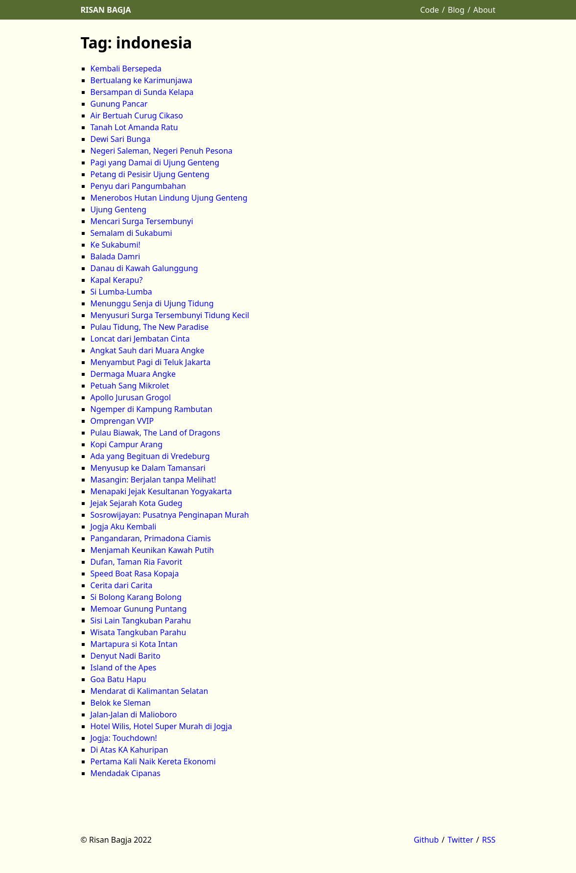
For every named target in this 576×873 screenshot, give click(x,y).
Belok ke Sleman (121, 702)
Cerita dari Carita (122, 585)
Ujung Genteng (119, 209)
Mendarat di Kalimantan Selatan (149, 691)
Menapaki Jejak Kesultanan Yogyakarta (161, 491)
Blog (456, 9)
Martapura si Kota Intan (134, 644)
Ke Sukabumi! (115, 244)
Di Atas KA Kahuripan (129, 749)
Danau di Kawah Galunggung (144, 268)
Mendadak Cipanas (126, 773)
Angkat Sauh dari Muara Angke (148, 350)
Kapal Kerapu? (117, 280)
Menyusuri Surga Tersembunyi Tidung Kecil (170, 315)
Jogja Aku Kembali (124, 526)
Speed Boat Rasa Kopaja (135, 573)
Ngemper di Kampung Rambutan (151, 409)
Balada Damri (115, 256)
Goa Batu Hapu (118, 679)
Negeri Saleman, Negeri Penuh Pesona (162, 150)
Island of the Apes (124, 667)
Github (426, 839)
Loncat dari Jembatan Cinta (140, 338)
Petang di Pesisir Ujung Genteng (150, 174)
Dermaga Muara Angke (133, 373)
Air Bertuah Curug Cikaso (137, 115)
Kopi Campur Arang (126, 444)
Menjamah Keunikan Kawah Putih (152, 550)
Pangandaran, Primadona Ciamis (151, 538)
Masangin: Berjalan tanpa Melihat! (153, 479)
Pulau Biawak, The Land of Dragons (155, 432)
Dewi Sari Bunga (121, 139)
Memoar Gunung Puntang (139, 608)
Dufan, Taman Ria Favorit (137, 561)
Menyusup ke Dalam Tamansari (148, 467)
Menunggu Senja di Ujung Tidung (152, 303)
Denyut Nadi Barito (126, 655)
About (484, 9)
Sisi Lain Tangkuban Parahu (141, 620)
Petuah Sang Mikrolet (130, 385)
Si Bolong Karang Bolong (136, 597)
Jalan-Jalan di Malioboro (134, 714)
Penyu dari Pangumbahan (138, 186)
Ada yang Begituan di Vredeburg (150, 456)
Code (429, 9)
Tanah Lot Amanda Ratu (134, 127)
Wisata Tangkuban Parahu (138, 632)
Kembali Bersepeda (126, 68)
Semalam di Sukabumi (131, 233)
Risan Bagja (106, 9)
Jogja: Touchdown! (124, 738)
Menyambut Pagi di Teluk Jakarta (151, 362)
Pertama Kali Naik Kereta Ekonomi (153, 761)
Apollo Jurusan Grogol (131, 397)
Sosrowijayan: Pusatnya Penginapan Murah (170, 514)
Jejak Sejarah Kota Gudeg (137, 503)
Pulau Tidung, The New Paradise (150, 327)
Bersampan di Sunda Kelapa (142, 92)
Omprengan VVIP (122, 420)
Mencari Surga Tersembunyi (142, 221)
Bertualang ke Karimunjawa (141, 80)
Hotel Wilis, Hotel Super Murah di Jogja (161, 726)
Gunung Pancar (119, 103)
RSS (489, 839)
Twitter (460, 839)
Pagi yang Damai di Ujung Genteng (155, 162)
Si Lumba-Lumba (121, 291)
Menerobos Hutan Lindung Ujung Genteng (169, 197)
